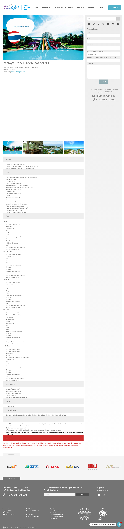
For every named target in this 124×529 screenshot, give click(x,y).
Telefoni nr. (90, 45)
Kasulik (70, 8)
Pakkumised (46, 8)
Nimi (88, 32)
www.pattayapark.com (18, 72)
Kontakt (101, 8)
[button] (89, 24)
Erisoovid (90, 64)
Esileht (36, 8)
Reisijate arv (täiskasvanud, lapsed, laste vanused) (102, 57)
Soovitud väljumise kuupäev (95, 51)
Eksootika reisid (59, 8)
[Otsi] (102, 19)
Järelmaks (91, 8)
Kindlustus (80, 8)
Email (88, 38)
